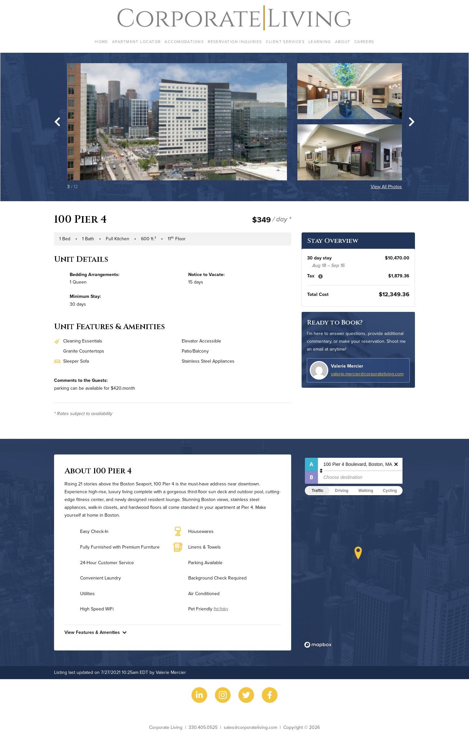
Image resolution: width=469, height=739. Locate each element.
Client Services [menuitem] (285, 41)
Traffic (317, 490)
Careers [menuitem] (364, 41)
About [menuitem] (342, 41)
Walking (365, 490)
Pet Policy (221, 608)
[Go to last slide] (57, 122)
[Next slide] (411, 122)
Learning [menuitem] (319, 41)
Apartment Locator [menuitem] (136, 41)
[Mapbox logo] (318, 644)
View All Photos (386, 186)
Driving (341, 490)
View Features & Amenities (95, 632)
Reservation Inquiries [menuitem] (235, 41)
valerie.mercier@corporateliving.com (367, 373)
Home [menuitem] (101, 41)
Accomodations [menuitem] (184, 41)
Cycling (390, 490)
